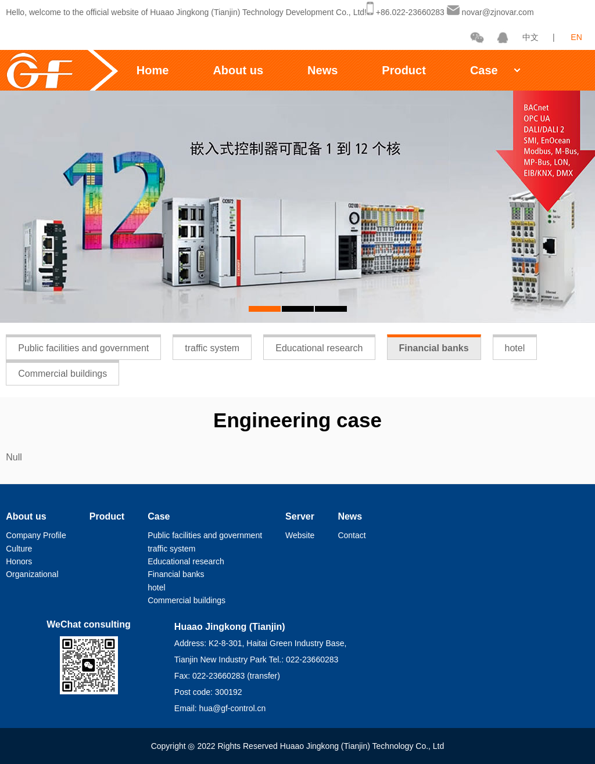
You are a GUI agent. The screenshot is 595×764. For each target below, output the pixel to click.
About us (238, 70)
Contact (351, 535)
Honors (19, 561)
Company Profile (36, 535)
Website (299, 535)
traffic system (212, 348)
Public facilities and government (83, 348)
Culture (19, 548)
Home (153, 70)
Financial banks (434, 348)
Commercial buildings (62, 374)
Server (299, 516)
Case (484, 70)
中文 (530, 37)
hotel (515, 348)
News (322, 70)
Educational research (319, 348)
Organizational (32, 574)
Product (404, 70)
